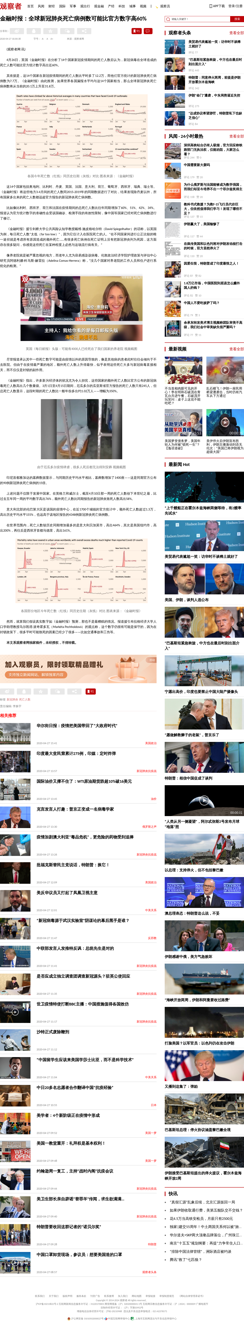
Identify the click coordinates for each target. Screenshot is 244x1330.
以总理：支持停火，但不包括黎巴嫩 (194, 870)
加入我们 (123, 1296)
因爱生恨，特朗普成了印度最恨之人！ (211, 263)
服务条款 (81, 1296)
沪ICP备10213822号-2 (47, 1304)
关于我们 (54, 1296)
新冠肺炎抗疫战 (147, 771)
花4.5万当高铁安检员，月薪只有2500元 (201, 1218)
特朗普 (152, 1244)
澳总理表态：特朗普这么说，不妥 (192, 913)
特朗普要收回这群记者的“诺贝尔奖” (69, 1226)
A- (43, 38)
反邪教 (152, 938)
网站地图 (137, 1296)
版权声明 (67, 1296)
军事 (73, 6)
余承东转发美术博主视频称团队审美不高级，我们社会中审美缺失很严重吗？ (213, 325)
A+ (52, 38)
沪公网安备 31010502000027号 (85, 1318)
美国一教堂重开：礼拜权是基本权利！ (71, 1143)
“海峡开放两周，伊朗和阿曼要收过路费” (197, 1000)
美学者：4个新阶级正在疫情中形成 (68, 1115)
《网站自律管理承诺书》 (191, 1296)
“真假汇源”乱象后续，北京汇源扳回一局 (202, 1202)
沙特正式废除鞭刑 (53, 1031)
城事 (132, 6)
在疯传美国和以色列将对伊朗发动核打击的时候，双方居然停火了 (213, 246)
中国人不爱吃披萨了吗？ (202, 303)
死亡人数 (24, 699)
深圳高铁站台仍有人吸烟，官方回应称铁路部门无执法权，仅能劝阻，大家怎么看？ (213, 149)
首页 (30, 6)
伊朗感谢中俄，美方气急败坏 (188, 956)
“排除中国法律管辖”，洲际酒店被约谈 (200, 1251)
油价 (154, 799)
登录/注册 (235, 6)
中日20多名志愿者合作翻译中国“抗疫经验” (75, 1087)
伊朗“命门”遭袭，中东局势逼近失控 (214, 95)
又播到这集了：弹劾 (181, 1086)
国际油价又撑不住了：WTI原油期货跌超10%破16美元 (84, 781)
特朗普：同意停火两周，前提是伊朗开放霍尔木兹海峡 (214, 80)
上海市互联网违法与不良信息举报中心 (154, 1318)
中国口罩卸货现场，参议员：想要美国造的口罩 (79, 1254)
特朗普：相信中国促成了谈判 (188, 778)
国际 (62, 6)
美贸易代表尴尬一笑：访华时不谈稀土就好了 (214, 44)
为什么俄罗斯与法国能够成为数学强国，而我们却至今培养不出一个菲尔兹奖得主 (213, 187)
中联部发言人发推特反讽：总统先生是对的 (75, 948)
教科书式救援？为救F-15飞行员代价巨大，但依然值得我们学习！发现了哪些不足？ (213, 208)
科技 (122, 6)
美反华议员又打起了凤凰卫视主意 (67, 892)
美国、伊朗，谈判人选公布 (187, 600)
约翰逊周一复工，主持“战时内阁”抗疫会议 (75, 1171)
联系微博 (109, 1296)
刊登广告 (95, 1296)
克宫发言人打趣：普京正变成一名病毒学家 (75, 809)
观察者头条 (149, 1272)
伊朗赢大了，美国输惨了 (202, 224)
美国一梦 (151, 1133)
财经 (51, 6)
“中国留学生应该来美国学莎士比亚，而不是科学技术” (85, 1059)
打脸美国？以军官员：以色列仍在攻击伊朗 (199, 1043)
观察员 (163, 6)
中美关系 (151, 910)
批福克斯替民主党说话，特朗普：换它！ (73, 864)
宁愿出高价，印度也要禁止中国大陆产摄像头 (201, 691)
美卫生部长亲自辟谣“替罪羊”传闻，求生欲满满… (80, 1198)
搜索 (237, 19)
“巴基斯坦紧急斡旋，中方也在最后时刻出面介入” (215, 62)
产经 (111, 6)
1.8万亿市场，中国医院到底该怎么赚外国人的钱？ (212, 285)
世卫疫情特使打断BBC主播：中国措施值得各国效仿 (83, 1004)
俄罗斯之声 (149, 826)
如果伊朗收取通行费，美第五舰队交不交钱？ (206, 1210)
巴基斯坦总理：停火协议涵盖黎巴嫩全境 (198, 1130)
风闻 (41, 6)
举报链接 (150, 1296)
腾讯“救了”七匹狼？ (186, 1259)
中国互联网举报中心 (117, 1318)
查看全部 (236, 33)
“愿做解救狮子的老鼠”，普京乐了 (192, 735)
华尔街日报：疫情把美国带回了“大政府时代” (77, 725)
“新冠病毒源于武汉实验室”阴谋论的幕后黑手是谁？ (83, 920)
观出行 (85, 6)
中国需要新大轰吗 (197, 165)
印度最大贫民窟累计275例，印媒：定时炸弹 (76, 753)
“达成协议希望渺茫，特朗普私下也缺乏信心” (215, 115)
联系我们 (40, 1296)
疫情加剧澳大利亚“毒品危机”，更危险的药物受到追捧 (85, 837)
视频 (143, 6)
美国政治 (151, 743)
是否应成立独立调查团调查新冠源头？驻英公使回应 (83, 976)
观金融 (99, 6)
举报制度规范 (166, 1296)
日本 (154, 1105)
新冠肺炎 (12, 699)
